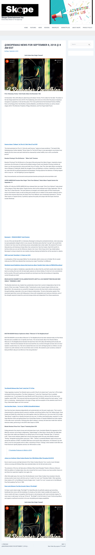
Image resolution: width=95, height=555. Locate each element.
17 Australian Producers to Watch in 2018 (21, 452)
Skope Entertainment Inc (13, 17)
